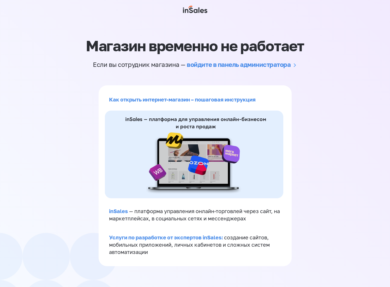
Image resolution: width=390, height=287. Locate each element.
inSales (118, 211)
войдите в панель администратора (239, 64)
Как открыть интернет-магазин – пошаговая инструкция (182, 99)
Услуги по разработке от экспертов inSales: (166, 237)
